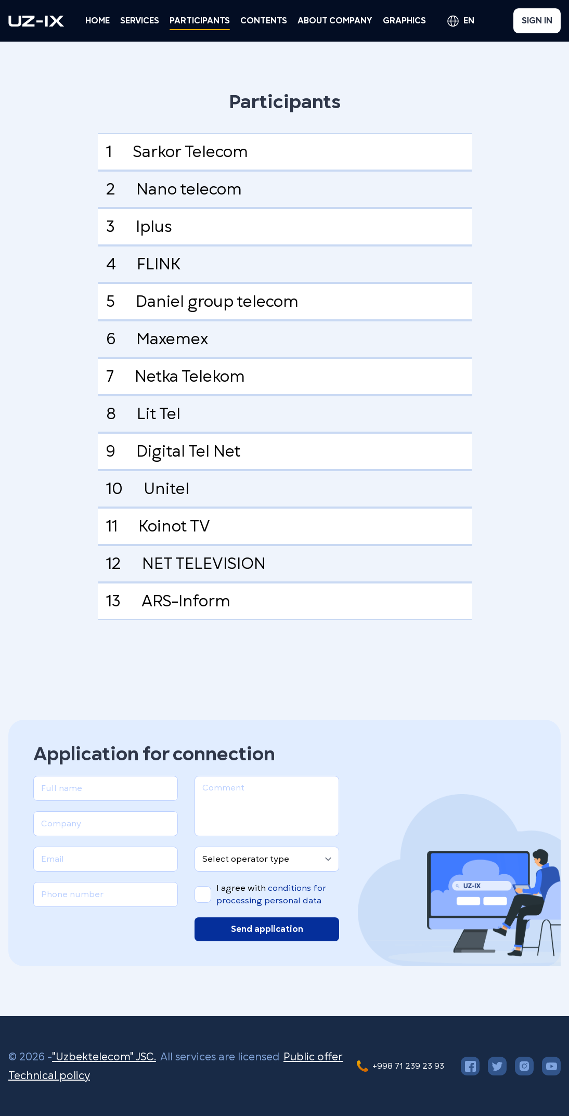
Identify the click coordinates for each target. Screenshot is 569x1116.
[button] (139, 21)
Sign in (537, 21)
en (468, 21)
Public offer (313, 1056)
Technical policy (49, 1075)
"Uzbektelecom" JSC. (104, 1056)
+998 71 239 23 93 (408, 1066)
